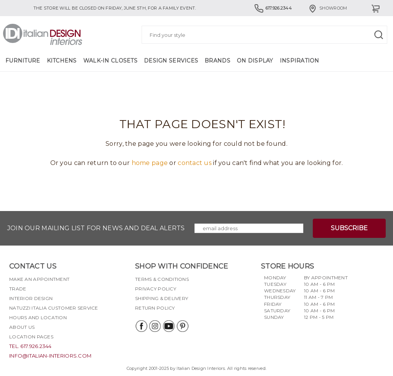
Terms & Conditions (162, 279)
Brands (217, 60)
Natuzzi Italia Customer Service (53, 308)
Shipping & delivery (161, 298)
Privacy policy (155, 289)
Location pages (31, 337)
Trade (17, 289)
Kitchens (62, 60)
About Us (22, 327)
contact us (194, 163)
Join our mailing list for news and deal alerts (96, 228)
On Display (255, 60)
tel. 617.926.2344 (30, 346)
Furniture (22, 60)
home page (150, 163)
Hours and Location (38, 317)
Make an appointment (39, 279)
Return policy (155, 308)
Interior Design (31, 298)
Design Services (171, 60)
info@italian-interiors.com (50, 356)
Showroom (327, 8)
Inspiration (299, 60)
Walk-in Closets (110, 60)
